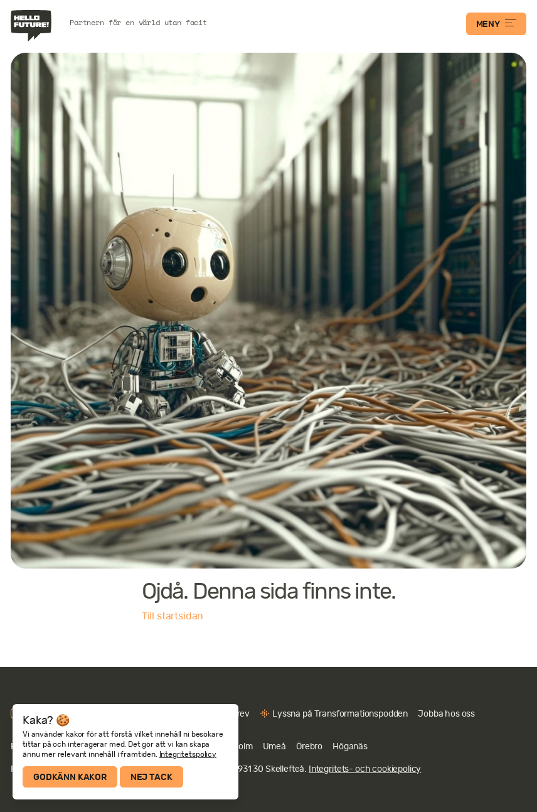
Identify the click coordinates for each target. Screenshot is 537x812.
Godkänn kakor (70, 777)
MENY (496, 24)
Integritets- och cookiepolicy (365, 769)
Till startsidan (173, 616)
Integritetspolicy (187, 754)
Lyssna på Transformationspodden (340, 713)
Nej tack (151, 777)
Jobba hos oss (446, 713)
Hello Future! (33, 25)
